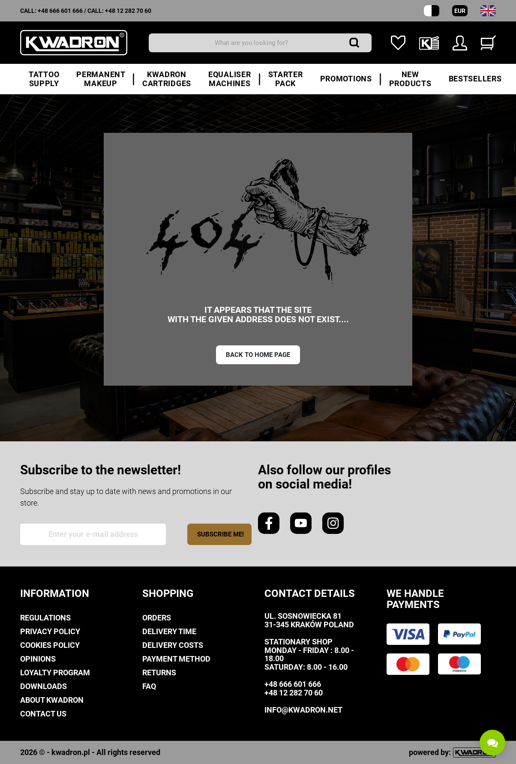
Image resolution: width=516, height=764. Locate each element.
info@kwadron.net (303, 709)
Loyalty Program (55, 672)
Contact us (43, 713)
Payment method (176, 658)
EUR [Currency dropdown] (459, 10)
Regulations (45, 617)
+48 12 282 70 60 (128, 10)
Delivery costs (172, 645)
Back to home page (258, 355)
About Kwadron (52, 699)
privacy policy (50, 631)
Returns (159, 672)
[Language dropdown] (488, 10)
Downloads (43, 686)
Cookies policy (50, 645)
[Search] (260, 42)
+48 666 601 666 (60, 10)
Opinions (38, 658)
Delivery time (169, 631)
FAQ (149, 686)
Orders (156, 617)
